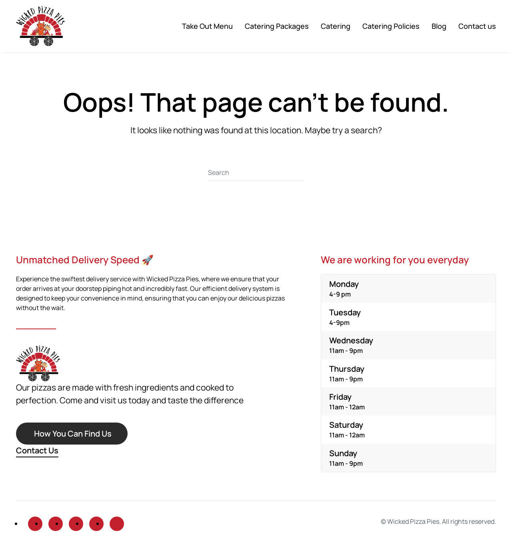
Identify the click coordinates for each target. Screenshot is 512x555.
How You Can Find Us (73, 433)
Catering (335, 26)
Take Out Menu (207, 26)
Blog (439, 26)
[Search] (256, 173)
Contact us (477, 26)
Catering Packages (277, 26)
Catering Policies (391, 26)
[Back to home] (40, 26)
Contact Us (37, 450)
